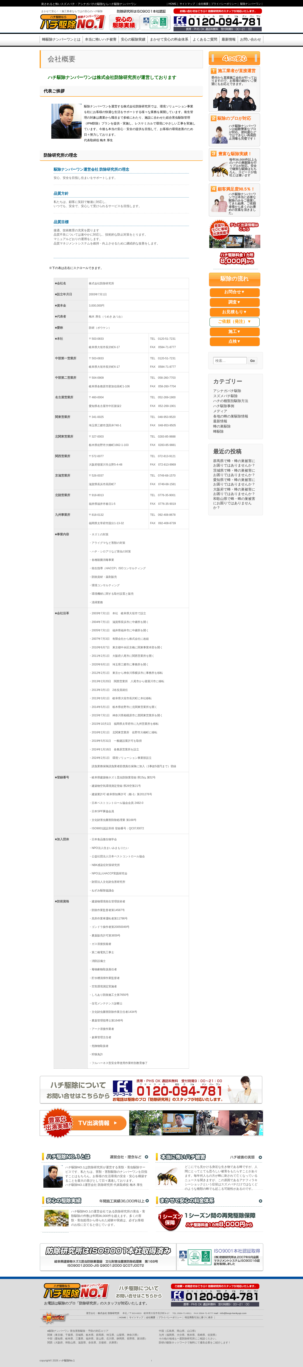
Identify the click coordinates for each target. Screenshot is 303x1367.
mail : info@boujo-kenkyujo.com (230, 1313)
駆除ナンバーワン (250, 3)
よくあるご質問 (205, 39)
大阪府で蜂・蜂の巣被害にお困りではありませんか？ (234, 491)
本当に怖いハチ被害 (100, 39)
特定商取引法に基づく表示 (199, 1317)
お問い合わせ (250, 39)
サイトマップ (187, 3)
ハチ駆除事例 (223, 406)
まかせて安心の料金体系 (169, 39)
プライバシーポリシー (224, 3)
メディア (220, 411)
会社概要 (203, 3)
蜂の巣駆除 (222, 426)
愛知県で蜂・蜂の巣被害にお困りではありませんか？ (234, 482)
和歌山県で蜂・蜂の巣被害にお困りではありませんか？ (234, 503)
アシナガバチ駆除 (227, 391)
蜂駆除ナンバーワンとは (61, 39)
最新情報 (229, 39)
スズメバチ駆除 (225, 396)
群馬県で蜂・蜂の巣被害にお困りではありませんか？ (234, 463)
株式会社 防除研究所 (108, 1313)
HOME (172, 3)
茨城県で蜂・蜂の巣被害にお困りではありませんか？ (234, 472)
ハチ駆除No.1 (66, 1360)
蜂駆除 (218, 431)
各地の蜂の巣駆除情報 (230, 416)
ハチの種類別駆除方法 (230, 401)
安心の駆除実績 (133, 39)
